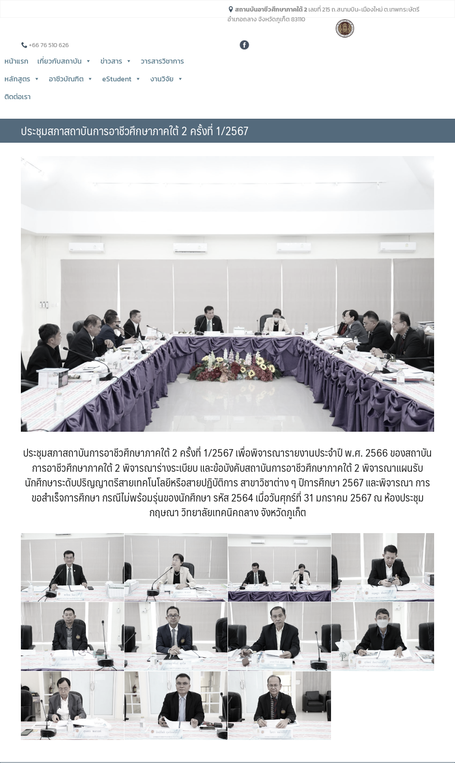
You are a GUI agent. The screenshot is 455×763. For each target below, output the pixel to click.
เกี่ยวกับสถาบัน (64, 61)
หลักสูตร (22, 79)
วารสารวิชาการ (162, 61)
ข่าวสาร (116, 61)
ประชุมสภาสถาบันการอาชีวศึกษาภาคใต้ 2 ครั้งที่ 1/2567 (134, 130)
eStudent (121, 79)
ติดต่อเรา (17, 96)
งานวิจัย (167, 79)
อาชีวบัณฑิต (71, 79)
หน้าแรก (16, 61)
